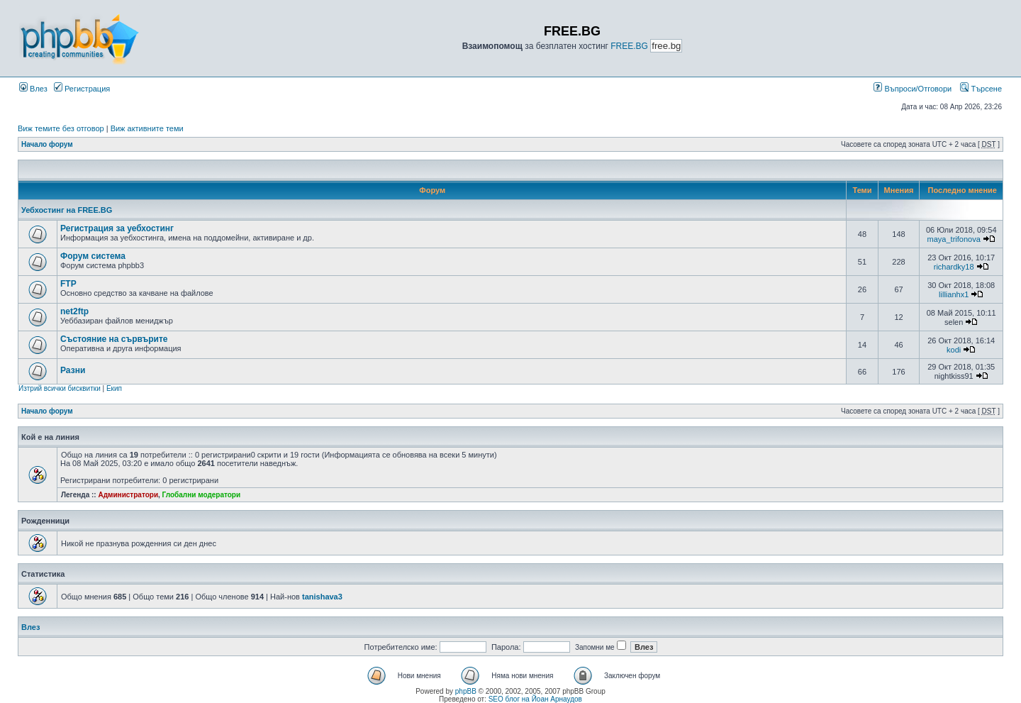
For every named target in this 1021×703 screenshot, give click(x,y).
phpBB (465, 691)
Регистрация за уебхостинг (117, 228)
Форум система (92, 256)
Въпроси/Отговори (913, 88)
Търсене (981, 88)
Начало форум (47, 144)
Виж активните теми (147, 128)
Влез (33, 88)
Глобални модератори (201, 495)
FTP (68, 284)
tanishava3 (322, 596)
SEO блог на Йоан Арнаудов (535, 699)
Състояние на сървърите (114, 339)
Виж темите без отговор (61, 128)
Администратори (128, 495)
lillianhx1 (954, 294)
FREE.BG (629, 46)
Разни (72, 370)
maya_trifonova (954, 239)
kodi (954, 349)
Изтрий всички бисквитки (59, 388)
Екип (114, 388)
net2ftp (74, 311)
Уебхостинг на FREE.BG (66, 210)
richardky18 (954, 266)
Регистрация (82, 88)
